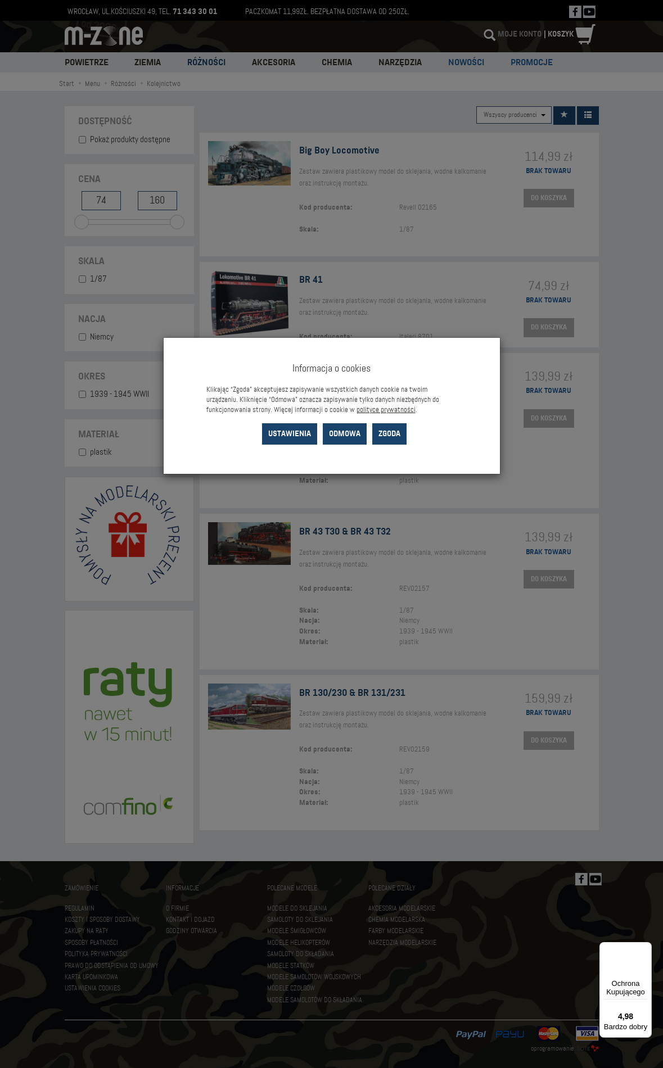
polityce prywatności (386, 409)
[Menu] (645, 949)
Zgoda (389, 434)
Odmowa (344, 434)
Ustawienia (289, 434)
